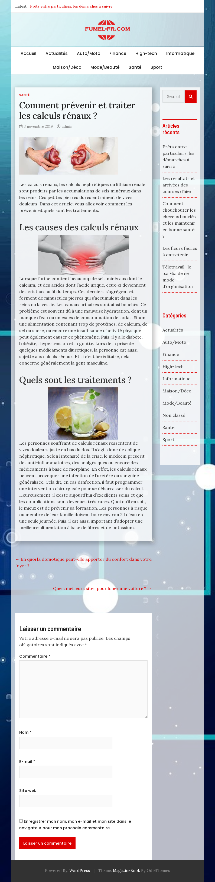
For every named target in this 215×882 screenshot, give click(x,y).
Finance (117, 53)
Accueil (28, 53)
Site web (28, 790)
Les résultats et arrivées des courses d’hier (178, 185)
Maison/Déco (67, 67)
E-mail (27, 761)
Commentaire (34, 656)
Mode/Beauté (104, 67)
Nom (25, 732)
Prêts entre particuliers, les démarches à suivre (71, 6)
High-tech (146, 53)
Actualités (56, 53)
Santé (135, 67)
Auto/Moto (88, 53)
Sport (156, 67)
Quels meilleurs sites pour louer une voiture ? (102, 588)
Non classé (173, 415)
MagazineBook (126, 870)
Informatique (180, 53)
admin (67, 126)
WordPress (79, 870)
